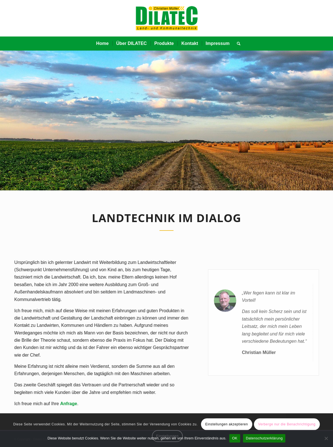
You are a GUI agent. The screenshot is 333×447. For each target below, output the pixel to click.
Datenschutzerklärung (264, 438)
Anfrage (65, 403)
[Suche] (236, 44)
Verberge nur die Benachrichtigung (287, 424)
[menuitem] (102, 44)
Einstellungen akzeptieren (226, 424)
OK (234, 438)
